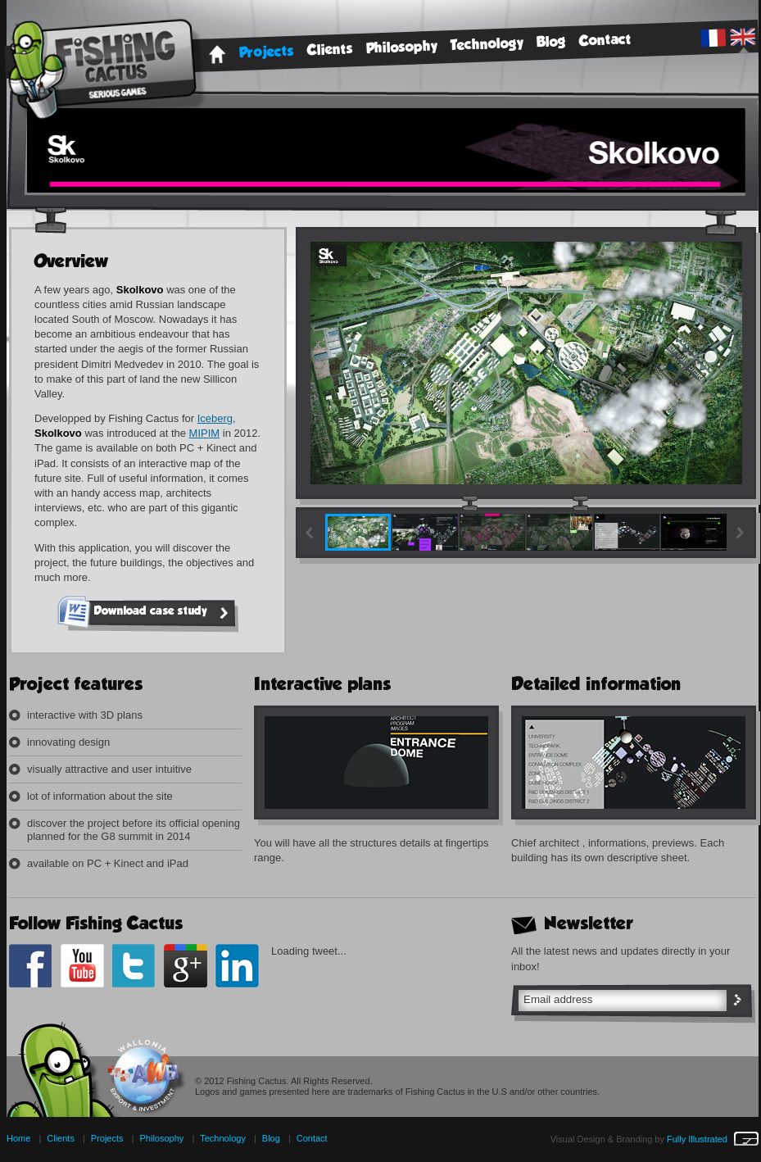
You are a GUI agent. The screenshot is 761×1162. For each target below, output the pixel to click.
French (713, 37)
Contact (605, 40)
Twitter (134, 965)
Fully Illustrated (713, 1139)
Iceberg (215, 418)
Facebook (30, 965)
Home (217, 54)
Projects (267, 52)
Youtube (82, 965)
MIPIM (204, 433)
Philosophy (402, 48)
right (741, 533)
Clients (330, 50)
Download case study (163, 613)
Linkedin (237, 965)
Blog (552, 42)
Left (310, 533)
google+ (185, 965)
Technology (487, 44)
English (742, 37)
